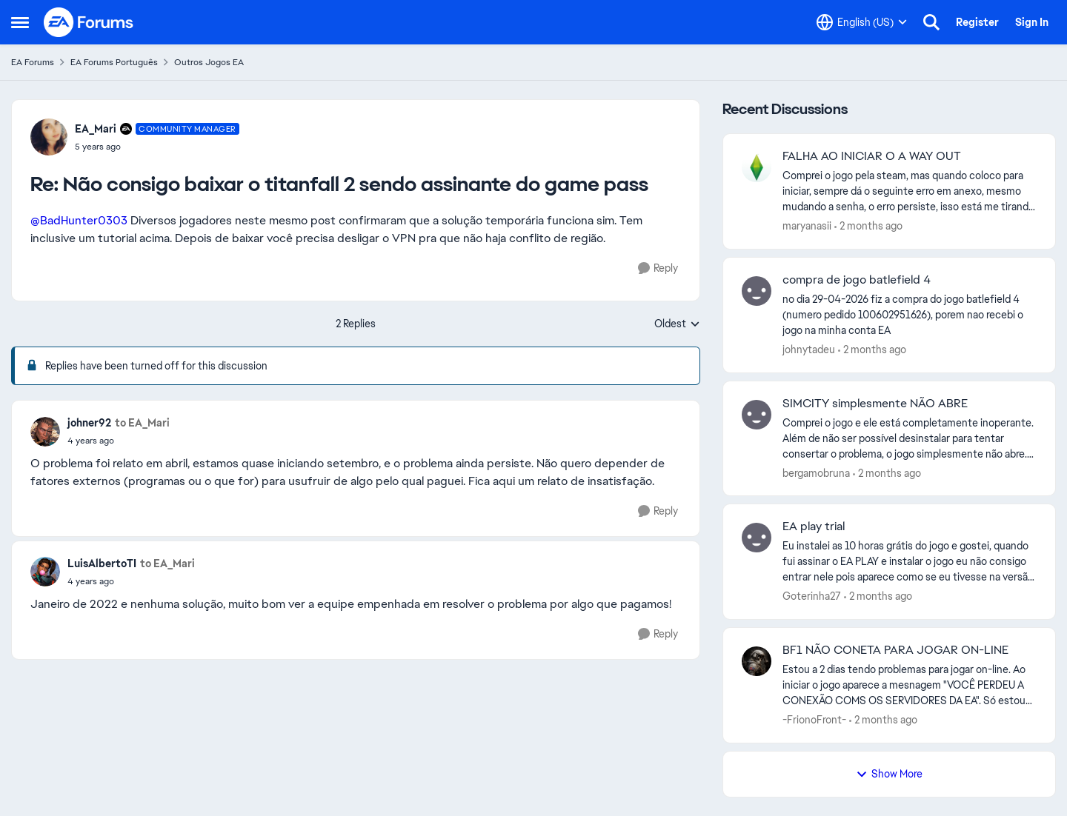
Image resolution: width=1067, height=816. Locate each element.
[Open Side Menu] (20, 22)
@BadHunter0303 (78, 220)
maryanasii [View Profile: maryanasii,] (806, 226)
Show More (889, 773)
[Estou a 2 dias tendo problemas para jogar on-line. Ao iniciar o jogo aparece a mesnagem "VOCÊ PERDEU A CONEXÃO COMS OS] (909, 685)
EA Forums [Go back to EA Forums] (32, 62)
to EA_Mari (142, 422)
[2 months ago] (868, 226)
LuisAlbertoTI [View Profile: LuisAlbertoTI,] (101, 563)
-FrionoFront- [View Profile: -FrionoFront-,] (814, 719)
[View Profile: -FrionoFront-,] (756, 661)
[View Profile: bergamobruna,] (756, 414)
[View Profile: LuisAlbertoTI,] (45, 571)
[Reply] (658, 268)
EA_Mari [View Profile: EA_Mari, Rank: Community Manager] (95, 129)
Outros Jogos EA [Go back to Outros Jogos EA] (209, 62)
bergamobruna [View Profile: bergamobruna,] (816, 472)
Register (977, 22)
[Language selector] (862, 22)
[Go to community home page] (89, 22)
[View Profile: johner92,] (45, 432)
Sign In (1031, 22)
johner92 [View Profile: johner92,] (89, 422)
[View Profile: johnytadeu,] (756, 291)
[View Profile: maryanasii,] (756, 167)
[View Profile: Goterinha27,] (756, 537)
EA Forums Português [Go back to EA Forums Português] (114, 62)
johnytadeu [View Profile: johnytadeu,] (808, 349)
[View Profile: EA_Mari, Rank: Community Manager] (48, 136)
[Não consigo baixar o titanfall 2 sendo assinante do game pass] (157, 146)
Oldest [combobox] (677, 324)
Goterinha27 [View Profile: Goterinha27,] (811, 596)
